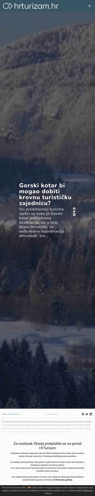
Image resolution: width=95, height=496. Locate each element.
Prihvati (48, 493)
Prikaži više (88, 490)
